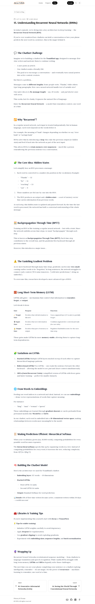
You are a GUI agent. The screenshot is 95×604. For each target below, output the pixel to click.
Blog (54, 3)
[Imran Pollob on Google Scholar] (79, 600)
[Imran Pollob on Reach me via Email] (67, 600)
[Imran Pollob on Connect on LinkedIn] (75, 600)
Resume (70, 3)
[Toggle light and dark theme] (79, 3)
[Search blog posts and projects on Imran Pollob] (76, 3)
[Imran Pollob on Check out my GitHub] (71, 600)
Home (41, 3)
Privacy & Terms (19, 599)
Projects (48, 3)
